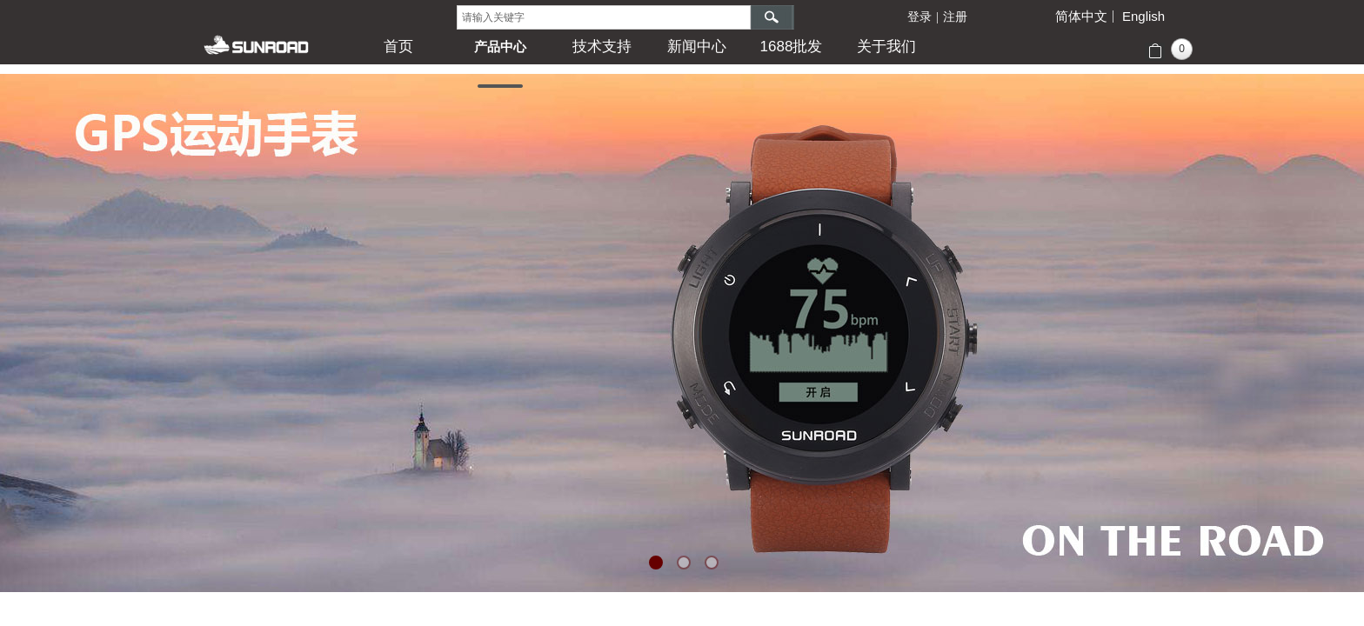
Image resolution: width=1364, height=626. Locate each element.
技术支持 (602, 46)
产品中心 (500, 46)
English (1143, 16)
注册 (955, 16)
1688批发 (791, 46)
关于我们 (886, 46)
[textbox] (604, 17)
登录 (919, 16)
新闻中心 (696, 46)
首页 (398, 46)
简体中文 (1081, 16)
